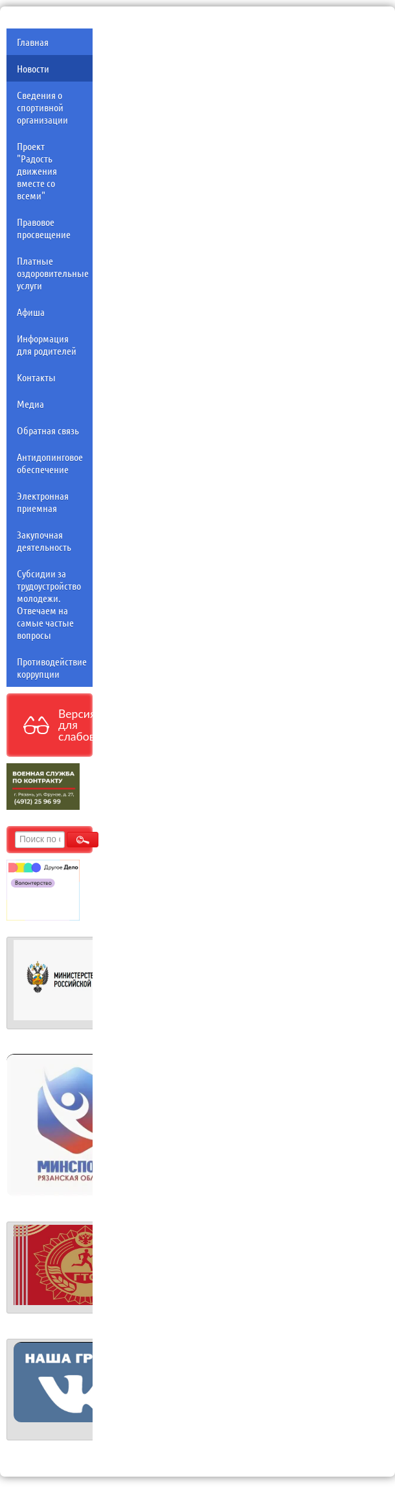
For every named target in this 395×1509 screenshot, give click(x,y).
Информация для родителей (46, 344)
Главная (33, 42)
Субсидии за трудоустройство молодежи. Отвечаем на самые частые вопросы (49, 604)
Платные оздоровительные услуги (53, 272)
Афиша (31, 312)
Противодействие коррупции (52, 667)
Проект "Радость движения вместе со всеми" (37, 170)
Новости (33, 68)
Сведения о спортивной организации (42, 107)
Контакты (36, 377)
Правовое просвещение (44, 228)
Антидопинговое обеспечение (50, 463)
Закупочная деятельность (44, 540)
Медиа (30, 403)
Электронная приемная (43, 501)
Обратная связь (48, 430)
